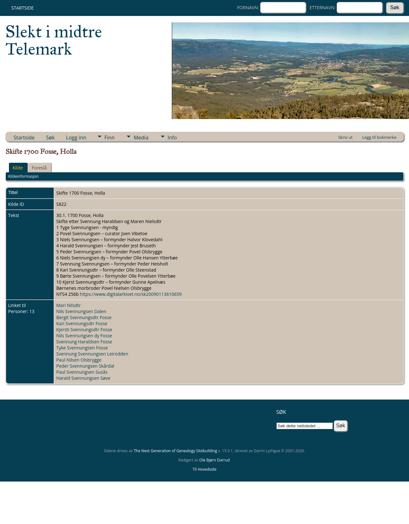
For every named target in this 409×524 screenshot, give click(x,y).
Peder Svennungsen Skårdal (85, 366)
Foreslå (39, 168)
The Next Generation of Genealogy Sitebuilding (175, 450)
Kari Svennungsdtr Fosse (81, 323)
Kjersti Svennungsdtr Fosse (84, 329)
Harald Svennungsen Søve (83, 378)
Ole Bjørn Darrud (214, 460)
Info (172, 137)
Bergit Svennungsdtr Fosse (84, 317)
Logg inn (76, 137)
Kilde (18, 168)
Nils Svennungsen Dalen (81, 311)
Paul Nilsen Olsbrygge (79, 360)
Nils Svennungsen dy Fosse (84, 336)
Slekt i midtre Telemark (53, 40)
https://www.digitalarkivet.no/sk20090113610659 (131, 294)
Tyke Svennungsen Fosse (82, 348)
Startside (22, 8)
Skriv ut (345, 137)
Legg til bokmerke (379, 137)
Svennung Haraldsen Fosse (84, 342)
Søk (50, 137)
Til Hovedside (204, 469)
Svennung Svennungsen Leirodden (92, 354)
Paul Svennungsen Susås (82, 372)
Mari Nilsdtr (68, 305)
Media (141, 137)
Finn (110, 137)
